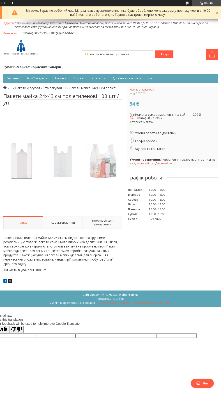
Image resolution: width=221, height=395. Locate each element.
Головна (13, 78)
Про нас (79, 78)
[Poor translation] (16, 329)
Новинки (60, 78)
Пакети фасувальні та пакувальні (40, 88)
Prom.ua (133, 295)
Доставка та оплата (127, 78)
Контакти (99, 78)
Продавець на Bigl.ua (110, 299)
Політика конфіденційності (153, 303)
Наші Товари (35, 78)
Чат (202, 383)
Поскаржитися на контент (115, 303)
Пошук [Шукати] (164, 54)
